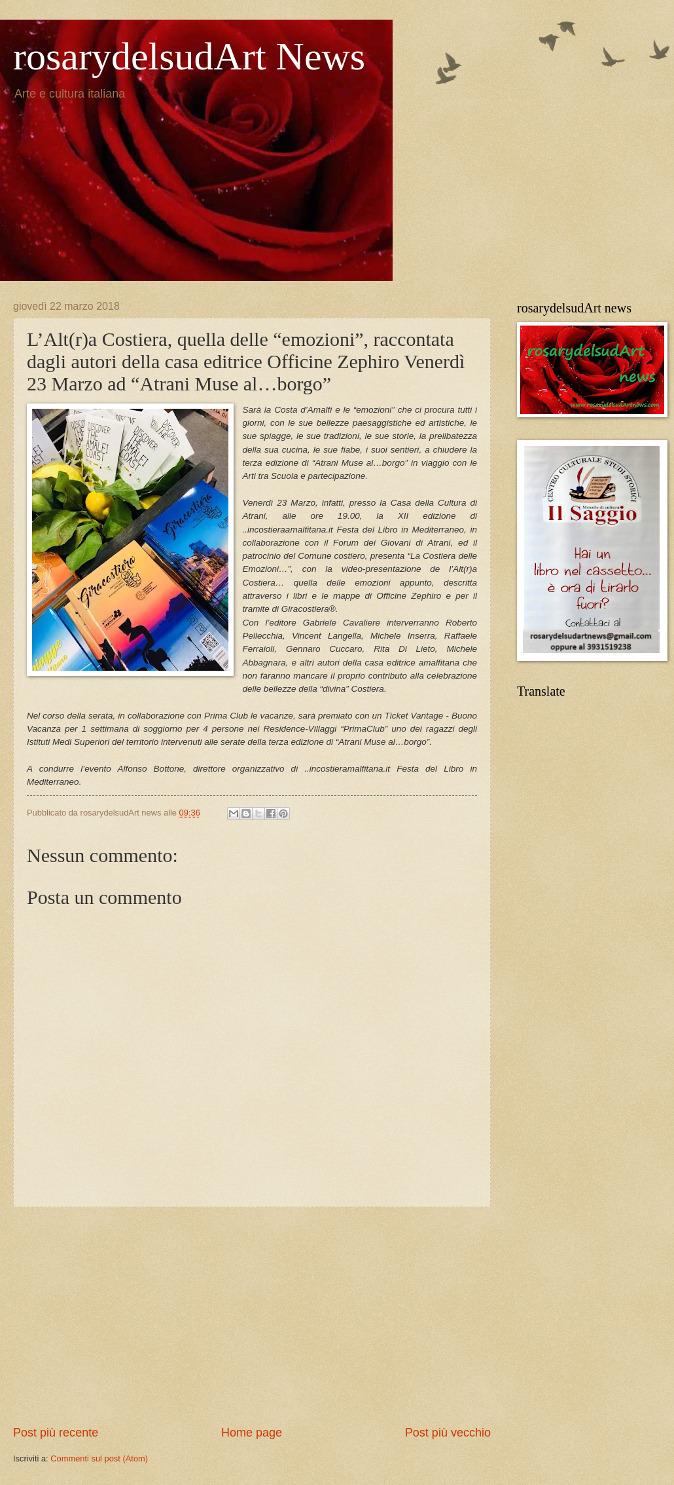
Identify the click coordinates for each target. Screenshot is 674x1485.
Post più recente (55, 1432)
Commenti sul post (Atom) (99, 1458)
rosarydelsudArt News (189, 56)
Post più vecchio (448, 1432)
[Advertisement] (252, 1316)
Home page (251, 1432)
